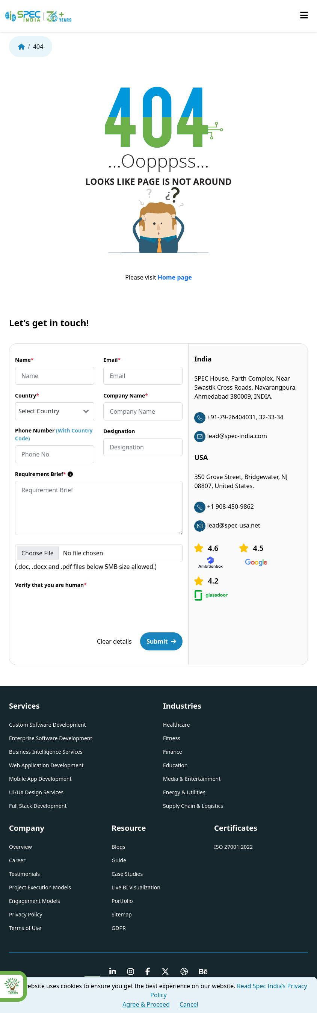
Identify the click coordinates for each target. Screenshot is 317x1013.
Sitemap (122, 914)
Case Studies (127, 873)
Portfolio (122, 900)
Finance (172, 751)
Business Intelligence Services (46, 751)
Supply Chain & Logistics (193, 805)
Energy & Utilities (184, 792)
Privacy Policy (25, 914)
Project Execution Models (40, 887)
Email (112, 359)
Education (175, 765)
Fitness (171, 738)
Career (17, 860)
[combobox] (54, 411)
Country (27, 395)
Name (24, 359)
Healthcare (176, 724)
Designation (119, 431)
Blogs (118, 846)
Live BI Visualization (136, 887)
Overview (20, 846)
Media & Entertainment (191, 778)
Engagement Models (34, 900)
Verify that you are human (51, 584)
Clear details (114, 641)
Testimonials (24, 873)
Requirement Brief (44, 474)
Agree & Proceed (146, 1004)
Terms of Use (25, 927)
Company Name (125, 395)
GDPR (119, 927)
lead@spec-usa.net (227, 525)
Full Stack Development (37, 805)
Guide (119, 860)
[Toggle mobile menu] (304, 16)
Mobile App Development (40, 778)
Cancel (189, 1004)
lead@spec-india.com (230, 436)
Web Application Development (46, 765)
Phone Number (53, 434)
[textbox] (54, 411)
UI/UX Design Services (36, 792)
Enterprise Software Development (50, 738)
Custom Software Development (47, 724)
